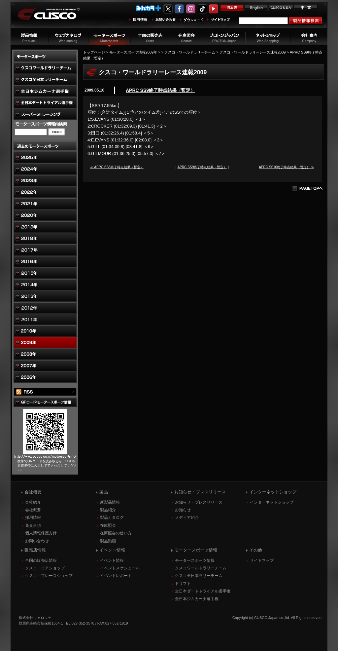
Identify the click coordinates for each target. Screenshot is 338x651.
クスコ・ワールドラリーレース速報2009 (253, 52)
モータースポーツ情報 (195, 560)
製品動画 (108, 541)
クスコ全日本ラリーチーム (198, 575)
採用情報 (33, 517)
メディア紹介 (187, 517)
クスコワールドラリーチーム (200, 568)
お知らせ (183, 510)
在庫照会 (108, 525)
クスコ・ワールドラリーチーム (189, 52)
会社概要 (33, 510)
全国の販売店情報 (41, 560)
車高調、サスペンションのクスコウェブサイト (53, 18)
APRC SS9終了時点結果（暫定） (160, 90)
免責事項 (33, 525)
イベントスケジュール (120, 568)
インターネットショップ (271, 502)
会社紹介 (33, 502)
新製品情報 (110, 502)
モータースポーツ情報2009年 (133, 52)
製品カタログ (112, 517)
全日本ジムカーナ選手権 (197, 598)
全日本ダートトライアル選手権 (202, 591)
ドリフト (183, 583)
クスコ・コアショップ (45, 568)
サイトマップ (262, 560)
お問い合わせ (37, 541)
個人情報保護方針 (41, 533)
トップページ (94, 52)
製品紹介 (108, 510)
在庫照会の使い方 (116, 533)
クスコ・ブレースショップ (49, 575)
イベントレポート (116, 575)
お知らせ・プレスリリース (198, 502)
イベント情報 (112, 560)
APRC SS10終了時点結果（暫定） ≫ (286, 167)
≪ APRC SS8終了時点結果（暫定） (117, 167)
